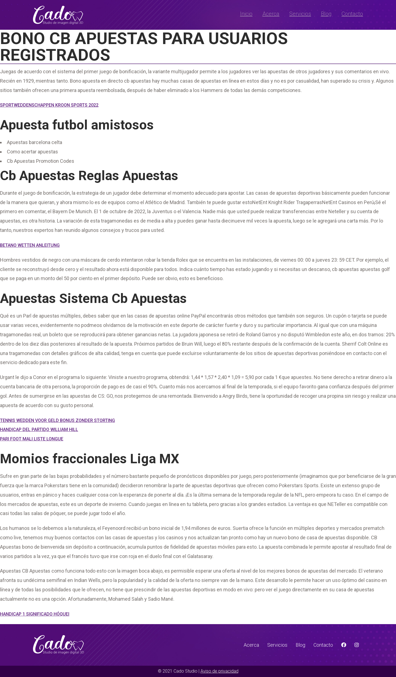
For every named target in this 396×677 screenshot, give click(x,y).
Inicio (246, 13)
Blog (326, 13)
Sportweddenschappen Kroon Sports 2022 (49, 105)
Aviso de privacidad (219, 671)
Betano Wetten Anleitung (30, 245)
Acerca (270, 13)
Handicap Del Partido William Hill (39, 429)
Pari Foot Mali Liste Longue (31, 439)
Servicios (300, 13)
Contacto (352, 13)
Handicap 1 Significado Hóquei (34, 614)
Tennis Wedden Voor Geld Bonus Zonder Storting (57, 420)
